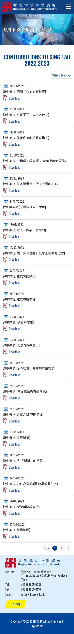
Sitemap (16, 604)
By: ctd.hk (37, 626)
